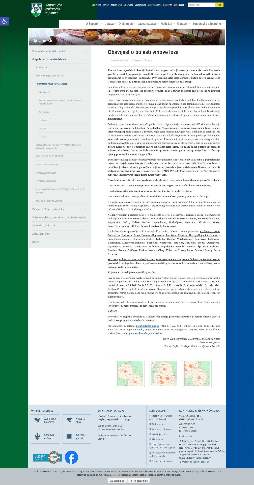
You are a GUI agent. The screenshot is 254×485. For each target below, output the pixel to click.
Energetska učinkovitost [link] (46, 180)
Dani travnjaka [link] (44, 112)
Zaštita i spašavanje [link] (41, 233)
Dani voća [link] (42, 128)
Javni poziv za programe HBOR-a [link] (50, 75)
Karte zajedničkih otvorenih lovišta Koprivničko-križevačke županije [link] (60, 191)
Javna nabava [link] (148, 23)
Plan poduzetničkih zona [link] (46, 172)
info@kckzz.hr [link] (185, 436)
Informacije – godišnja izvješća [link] (49, 200)
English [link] (181, 5)
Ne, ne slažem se (139, 480)
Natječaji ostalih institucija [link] (47, 164)
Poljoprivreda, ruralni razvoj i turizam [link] (51, 83)
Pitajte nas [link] (167, 5)
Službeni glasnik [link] (154, 5)
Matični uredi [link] (116, 5)
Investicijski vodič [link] (159, 434)
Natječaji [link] (168, 23)
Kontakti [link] (106, 5)
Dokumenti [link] (128, 5)
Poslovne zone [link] (158, 424)
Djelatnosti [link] (127, 23)
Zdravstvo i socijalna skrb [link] (43, 225)
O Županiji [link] (94, 23)
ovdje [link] (177, 474)
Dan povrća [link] (43, 120)
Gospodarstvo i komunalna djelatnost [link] (49, 59)
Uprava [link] (110, 23)
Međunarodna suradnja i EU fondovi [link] (48, 51)
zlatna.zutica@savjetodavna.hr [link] (131, 333)
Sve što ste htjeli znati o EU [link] (110, 425)
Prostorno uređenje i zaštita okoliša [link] (48, 209)
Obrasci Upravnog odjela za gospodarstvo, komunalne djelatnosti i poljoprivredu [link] (58, 146)
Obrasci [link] (183, 23)
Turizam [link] (42, 136)
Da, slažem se (117, 480)
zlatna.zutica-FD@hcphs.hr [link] (172, 329)
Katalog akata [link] (140, 5)
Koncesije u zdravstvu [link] (162, 429)
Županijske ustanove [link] (50, 420)
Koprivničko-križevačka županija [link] (47, 10)
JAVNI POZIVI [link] (42, 67)
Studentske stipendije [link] (207, 23)
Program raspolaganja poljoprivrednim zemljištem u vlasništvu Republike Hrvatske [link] (60, 102)
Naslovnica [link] (96, 5)
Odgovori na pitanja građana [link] (195, 462)
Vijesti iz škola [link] (80, 420)
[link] (4, 21)
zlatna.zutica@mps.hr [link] (147, 325)
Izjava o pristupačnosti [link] (162, 461)
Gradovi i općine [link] (49, 436)
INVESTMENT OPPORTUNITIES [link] (50, 156)
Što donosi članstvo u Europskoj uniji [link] (114, 416)
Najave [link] (35, 242)
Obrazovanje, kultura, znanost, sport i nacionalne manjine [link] (58, 217)
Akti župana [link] (157, 439)
